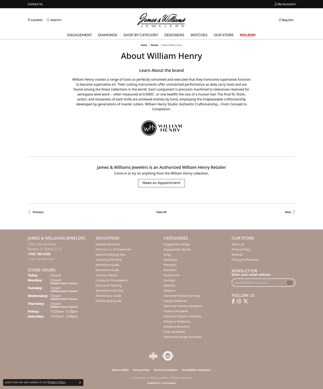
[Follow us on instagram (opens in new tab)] (239, 301)
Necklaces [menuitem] (170, 260)
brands (154, 45)
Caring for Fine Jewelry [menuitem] (111, 280)
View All (161, 212)
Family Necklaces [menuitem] (175, 301)
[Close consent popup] (80, 382)
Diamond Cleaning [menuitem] (108, 285)
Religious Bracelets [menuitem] (177, 326)
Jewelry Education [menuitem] (108, 244)
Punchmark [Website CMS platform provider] (169, 383)
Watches (199, 35)
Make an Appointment (161, 183)
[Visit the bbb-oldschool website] (153, 356)
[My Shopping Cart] (285, 20)
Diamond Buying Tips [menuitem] (110, 254)
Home (144, 45)
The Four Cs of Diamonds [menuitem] (113, 249)
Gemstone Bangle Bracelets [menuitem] (183, 337)
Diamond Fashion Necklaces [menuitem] (183, 306)
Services (237, 254)
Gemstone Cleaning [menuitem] (109, 290)
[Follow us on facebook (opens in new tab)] (233, 301)
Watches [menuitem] (169, 285)
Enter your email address (251, 275)
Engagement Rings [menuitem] (177, 244)
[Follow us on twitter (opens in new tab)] (245, 301)
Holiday (248, 35)
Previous (38, 212)
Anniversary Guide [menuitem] (108, 296)
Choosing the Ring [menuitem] (109, 260)
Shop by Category (141, 35)
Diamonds (107, 35)
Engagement (79, 35)
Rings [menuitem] (167, 254)
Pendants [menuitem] (170, 265)
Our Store (224, 35)
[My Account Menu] (284, 4)
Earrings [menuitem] (169, 280)
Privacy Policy (241, 249)
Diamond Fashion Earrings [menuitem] (182, 296)
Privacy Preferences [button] (245, 260)
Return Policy (120, 370)
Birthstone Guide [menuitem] (107, 265)
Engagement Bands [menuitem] (177, 249)
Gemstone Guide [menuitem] (107, 270)
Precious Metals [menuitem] (107, 275)
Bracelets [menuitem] (170, 270)
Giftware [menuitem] (170, 290)
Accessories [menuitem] (172, 275)
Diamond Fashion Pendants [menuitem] (183, 316)
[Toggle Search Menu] (53, 20)
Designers (174, 35)
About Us (238, 244)
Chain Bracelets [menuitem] (174, 332)
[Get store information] (41, 259)
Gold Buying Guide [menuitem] (109, 301)
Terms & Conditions (166, 370)
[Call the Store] (39, 254)
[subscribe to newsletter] (289, 282)
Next (288, 212)
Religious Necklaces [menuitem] (177, 321)
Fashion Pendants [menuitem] (176, 311)
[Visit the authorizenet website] (168, 356)
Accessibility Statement (196, 370)
